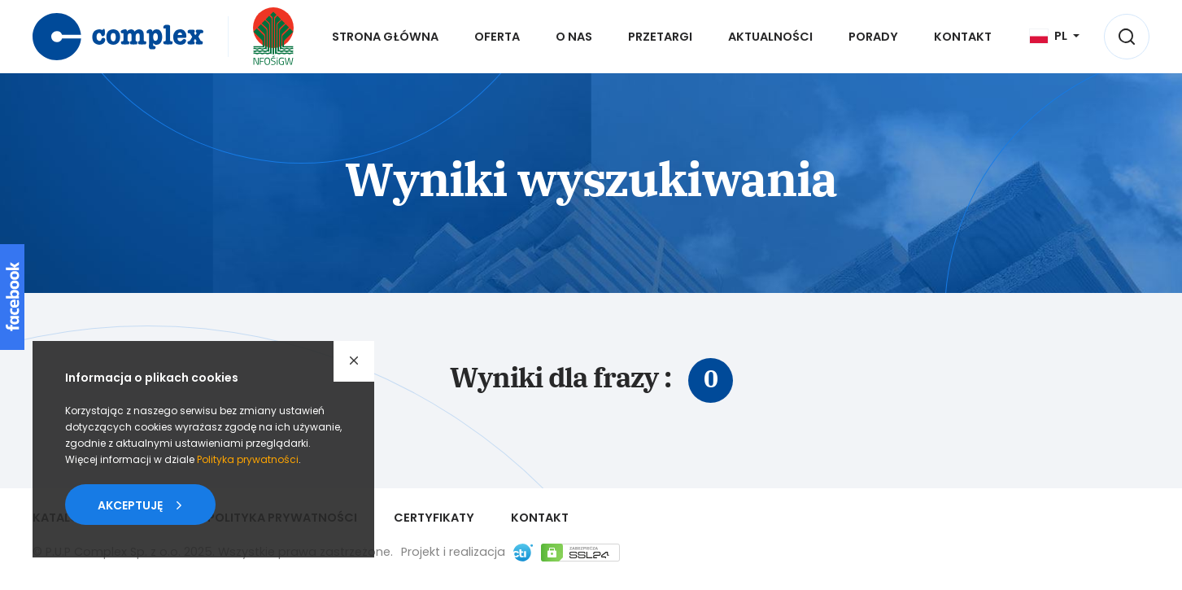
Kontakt (540, 517)
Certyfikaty (434, 517)
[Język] (1055, 36)
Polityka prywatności (248, 459)
